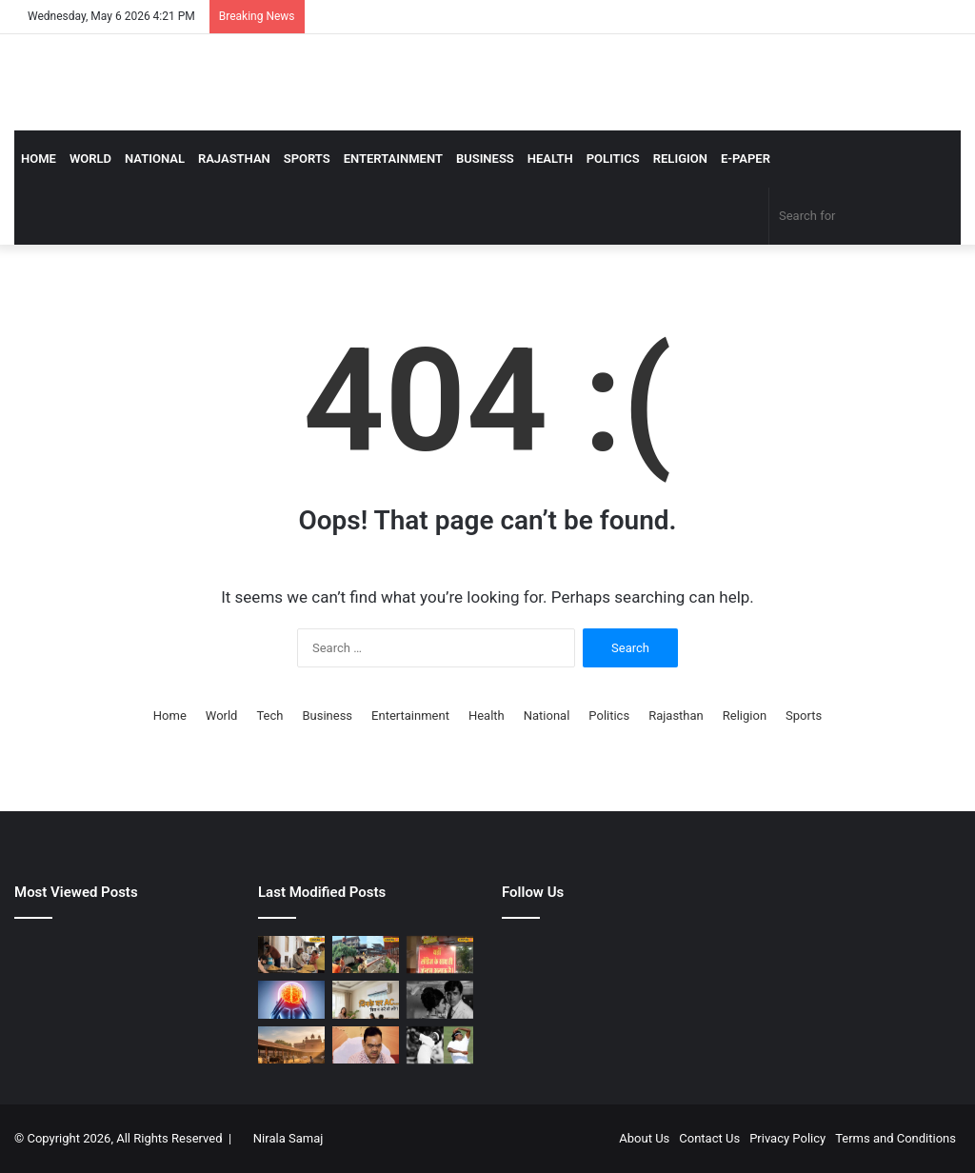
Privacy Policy (787, 1138)
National (155, 158)
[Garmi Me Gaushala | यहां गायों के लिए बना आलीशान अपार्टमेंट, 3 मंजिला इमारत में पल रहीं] (365, 954)
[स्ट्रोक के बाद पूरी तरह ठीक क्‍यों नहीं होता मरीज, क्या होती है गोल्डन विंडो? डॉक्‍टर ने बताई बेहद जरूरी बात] (291, 999)
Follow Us (533, 892)
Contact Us (709, 1138)
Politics (613, 158)
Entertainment (393, 158)
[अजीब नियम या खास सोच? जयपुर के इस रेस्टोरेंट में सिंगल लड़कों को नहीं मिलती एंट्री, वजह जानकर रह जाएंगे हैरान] (440, 954)
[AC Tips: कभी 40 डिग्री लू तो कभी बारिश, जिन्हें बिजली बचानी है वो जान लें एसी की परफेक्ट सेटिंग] (365, 999)
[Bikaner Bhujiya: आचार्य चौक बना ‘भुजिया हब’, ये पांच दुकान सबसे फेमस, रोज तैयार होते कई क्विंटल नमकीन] (291, 954)
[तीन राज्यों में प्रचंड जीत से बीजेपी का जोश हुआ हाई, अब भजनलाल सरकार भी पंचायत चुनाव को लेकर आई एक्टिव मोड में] (365, 1045)
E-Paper (745, 158)
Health (550, 158)
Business (485, 158)
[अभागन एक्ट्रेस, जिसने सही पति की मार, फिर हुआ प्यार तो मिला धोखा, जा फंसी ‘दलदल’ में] (440, 999)
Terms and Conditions (895, 1138)
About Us (644, 1138)
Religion (680, 158)
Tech (269, 715)
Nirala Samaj (288, 1138)
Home (38, 158)
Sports (307, 158)
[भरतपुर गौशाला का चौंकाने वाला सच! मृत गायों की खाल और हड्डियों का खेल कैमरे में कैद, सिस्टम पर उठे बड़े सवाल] (291, 1045)
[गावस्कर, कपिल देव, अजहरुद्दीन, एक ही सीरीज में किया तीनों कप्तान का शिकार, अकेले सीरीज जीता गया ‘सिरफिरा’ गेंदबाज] (440, 1045)
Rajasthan (234, 158)
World (90, 158)
